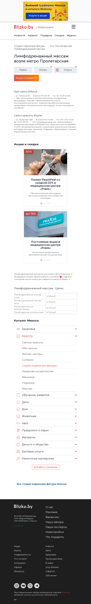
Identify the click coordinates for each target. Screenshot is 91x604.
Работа (50, 546)
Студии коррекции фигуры (29, 46)
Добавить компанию (45, 467)
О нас (49, 507)
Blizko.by (66, 592)
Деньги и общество (32, 444)
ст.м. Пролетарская (61, 46)
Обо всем (51, 575)
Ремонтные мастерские (35, 458)
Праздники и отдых (32, 430)
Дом (22, 409)
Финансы (19, 571)
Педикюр (28, 382)
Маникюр (28, 377)
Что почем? (20, 558)
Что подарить (55, 537)
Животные (26, 416)
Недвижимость (22, 554)
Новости (19, 35)
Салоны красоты (32, 342)
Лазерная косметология (37, 371)
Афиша (18, 567)
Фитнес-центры (32, 354)
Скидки (59, 35)
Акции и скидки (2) (26, 78)
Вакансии (52, 517)
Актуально (19, 563)
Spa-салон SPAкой (25, 91)
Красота (24, 336)
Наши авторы (55, 522)
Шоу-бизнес (52, 567)
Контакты (18, 525)
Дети (22, 402)
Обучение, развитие (32, 395)
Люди (17, 546)
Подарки (46, 35)
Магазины (26, 437)
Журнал (72, 35)
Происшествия (54, 558)
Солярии (27, 359)
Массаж (27, 388)
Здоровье (25, 329)
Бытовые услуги (30, 451)
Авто (22, 423)
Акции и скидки (26, 144)
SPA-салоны (29, 348)
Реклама (51, 512)
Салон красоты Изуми (28, 115)
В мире (49, 563)
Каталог (33, 35)
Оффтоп (50, 571)
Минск (17, 550)
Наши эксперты (56, 527)
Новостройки (55, 532)
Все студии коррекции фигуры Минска (40, 484)
